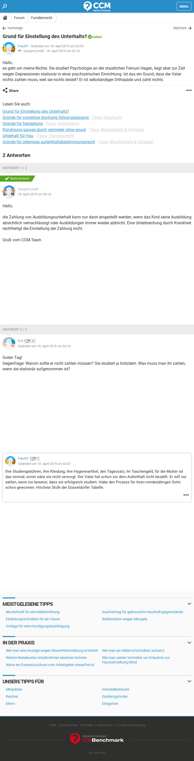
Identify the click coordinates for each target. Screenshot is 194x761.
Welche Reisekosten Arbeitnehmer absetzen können (46, 658)
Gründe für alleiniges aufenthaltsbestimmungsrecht (49, 141)
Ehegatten (110, 704)
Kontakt (87, 725)
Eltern (10, 704)
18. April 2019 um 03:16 (63, 51)
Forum (19, 18)
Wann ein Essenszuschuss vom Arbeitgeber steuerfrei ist (50, 665)
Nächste (180, 28)
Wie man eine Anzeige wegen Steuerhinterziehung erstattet (52, 650)
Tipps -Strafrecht (107, 117)
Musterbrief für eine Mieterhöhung (33, 612)
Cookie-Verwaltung (131, 725)
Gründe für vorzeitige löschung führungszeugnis (46, 117)
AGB (52, 725)
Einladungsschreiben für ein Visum (33, 619)
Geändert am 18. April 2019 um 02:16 (44, 346)
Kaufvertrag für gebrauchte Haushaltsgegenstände (142, 612)
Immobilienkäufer (116, 689)
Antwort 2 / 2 (15, 329)
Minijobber (14, 689)
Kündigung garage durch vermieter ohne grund (44, 129)
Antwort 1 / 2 (15, 168)
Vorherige (15, 28)
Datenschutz (69, 725)
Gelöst (97, 37)
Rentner (12, 696)
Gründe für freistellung (23, 123)
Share (14, 91)
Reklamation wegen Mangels (124, 619)
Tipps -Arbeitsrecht (62, 123)
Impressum (105, 725)
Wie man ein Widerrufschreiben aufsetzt (133, 650)
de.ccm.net (97, 752)
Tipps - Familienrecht (55, 135)
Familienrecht (41, 18)
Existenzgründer (115, 696)
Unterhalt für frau (18, 135)
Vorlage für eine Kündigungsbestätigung (38, 626)
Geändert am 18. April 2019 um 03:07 (44, 464)
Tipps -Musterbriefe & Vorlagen (116, 129)
